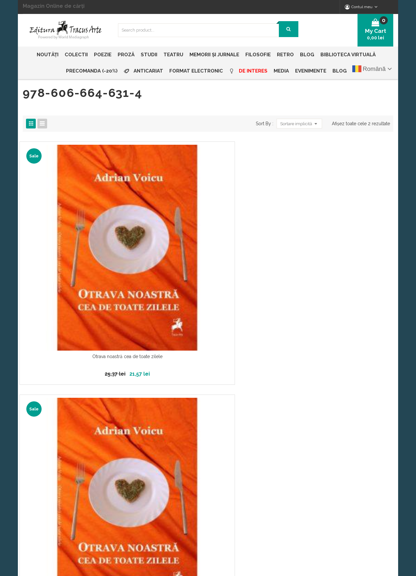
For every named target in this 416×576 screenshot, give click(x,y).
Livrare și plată (169, 469)
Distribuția (164, 458)
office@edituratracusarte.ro (352, 435)
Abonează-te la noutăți (186, 364)
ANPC (245, 469)
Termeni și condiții (258, 458)
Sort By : (262, 123)
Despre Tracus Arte (174, 424)
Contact (162, 480)
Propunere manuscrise (262, 435)
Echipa (161, 435)
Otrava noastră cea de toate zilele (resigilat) (160, 235)
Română (369, 69)
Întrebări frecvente (258, 446)
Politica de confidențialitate (267, 424)
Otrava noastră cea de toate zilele (65, 232)
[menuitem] (49, 55)
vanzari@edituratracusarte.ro (354, 448)
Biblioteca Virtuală (173, 446)
